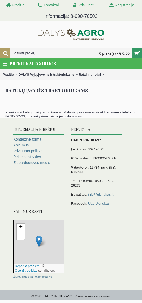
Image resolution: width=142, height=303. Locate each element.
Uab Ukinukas (99, 203)
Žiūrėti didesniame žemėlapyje (32, 276)
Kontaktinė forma (27, 139)
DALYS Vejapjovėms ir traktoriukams (46, 75)
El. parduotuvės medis (31, 163)
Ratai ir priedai (90, 75)
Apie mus (21, 145)
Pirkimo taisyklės (27, 157)
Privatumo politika (28, 151)
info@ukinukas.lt (101, 194)
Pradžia (8, 75)
